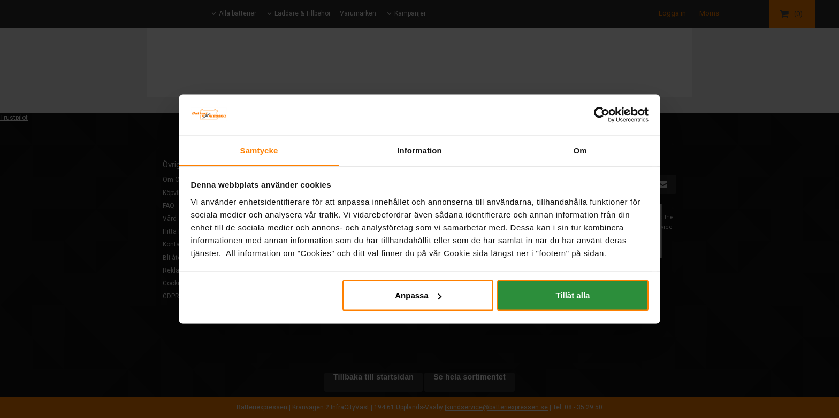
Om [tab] (579, 149)
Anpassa (418, 295)
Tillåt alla (572, 295)
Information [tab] (419, 149)
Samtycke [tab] (259, 149)
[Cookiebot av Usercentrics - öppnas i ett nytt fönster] (602, 114)
